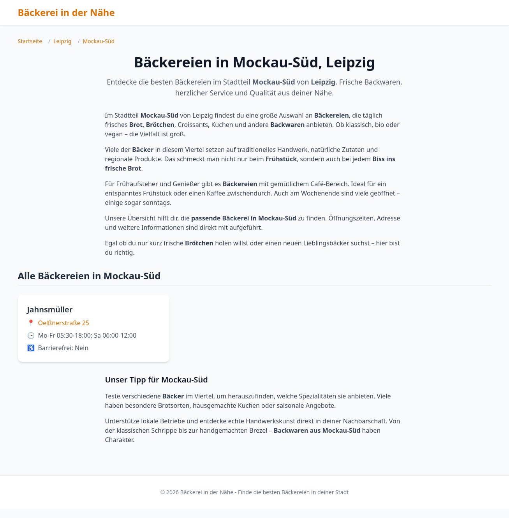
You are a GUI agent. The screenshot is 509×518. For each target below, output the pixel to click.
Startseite (30, 41)
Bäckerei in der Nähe (66, 12)
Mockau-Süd (98, 41)
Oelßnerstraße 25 (63, 323)
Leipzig (62, 41)
